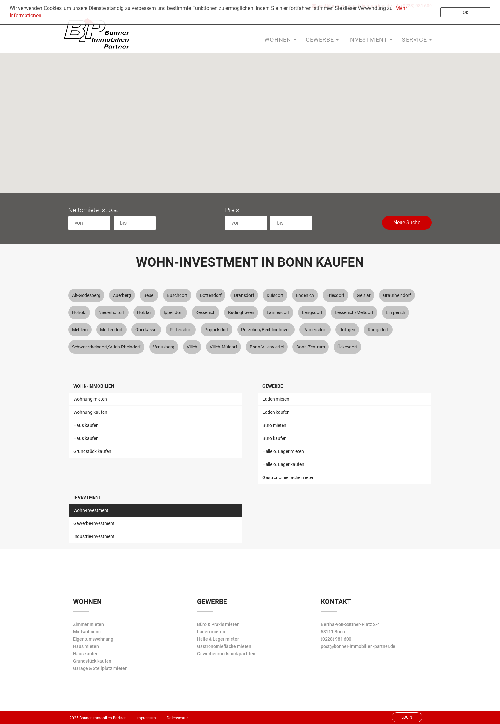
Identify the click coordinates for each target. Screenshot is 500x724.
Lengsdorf (312, 312)
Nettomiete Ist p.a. (93, 210)
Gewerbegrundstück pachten (226, 653)
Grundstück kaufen (92, 451)
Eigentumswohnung (93, 639)
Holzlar (144, 312)
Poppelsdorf (216, 329)
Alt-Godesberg (86, 295)
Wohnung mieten (90, 399)
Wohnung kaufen (90, 412)
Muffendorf (111, 329)
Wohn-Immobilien (93, 386)
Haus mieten (86, 646)
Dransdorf (244, 295)
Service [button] (417, 39)
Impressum (146, 718)
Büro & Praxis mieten (218, 624)
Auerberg (122, 295)
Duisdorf (275, 295)
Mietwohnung (87, 631)
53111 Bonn (333, 631)
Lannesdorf (278, 312)
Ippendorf (173, 312)
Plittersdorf (181, 329)
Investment (87, 497)
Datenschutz (177, 718)
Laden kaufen (276, 412)
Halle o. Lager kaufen (283, 464)
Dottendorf (211, 295)
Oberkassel (146, 329)
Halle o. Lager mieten (283, 451)
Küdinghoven (241, 312)
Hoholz (79, 312)
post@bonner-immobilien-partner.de (358, 646)
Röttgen (347, 329)
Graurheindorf (397, 295)
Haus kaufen (86, 425)
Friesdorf (335, 295)
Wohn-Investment (90, 510)
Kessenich (205, 312)
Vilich (192, 346)
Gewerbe (272, 386)
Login (406, 717)
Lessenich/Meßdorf (354, 312)
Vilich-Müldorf (223, 346)
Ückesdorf (347, 346)
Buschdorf (177, 295)
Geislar (364, 295)
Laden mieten (275, 399)
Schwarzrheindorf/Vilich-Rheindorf (106, 346)
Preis (232, 210)
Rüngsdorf (378, 329)
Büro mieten (274, 425)
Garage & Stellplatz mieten (100, 668)
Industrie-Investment (93, 536)
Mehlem (80, 329)
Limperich (395, 312)
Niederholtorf (112, 312)
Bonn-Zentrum (310, 346)
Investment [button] (370, 39)
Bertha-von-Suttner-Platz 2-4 (350, 624)
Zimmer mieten (88, 624)
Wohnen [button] (280, 39)
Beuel (148, 295)
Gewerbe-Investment (93, 523)
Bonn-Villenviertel (267, 346)
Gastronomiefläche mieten (288, 477)
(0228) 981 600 (336, 639)
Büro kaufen (274, 438)
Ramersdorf (315, 329)
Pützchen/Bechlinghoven (266, 329)
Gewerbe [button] (322, 39)
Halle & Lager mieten (218, 639)
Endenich (305, 295)
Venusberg (163, 346)
